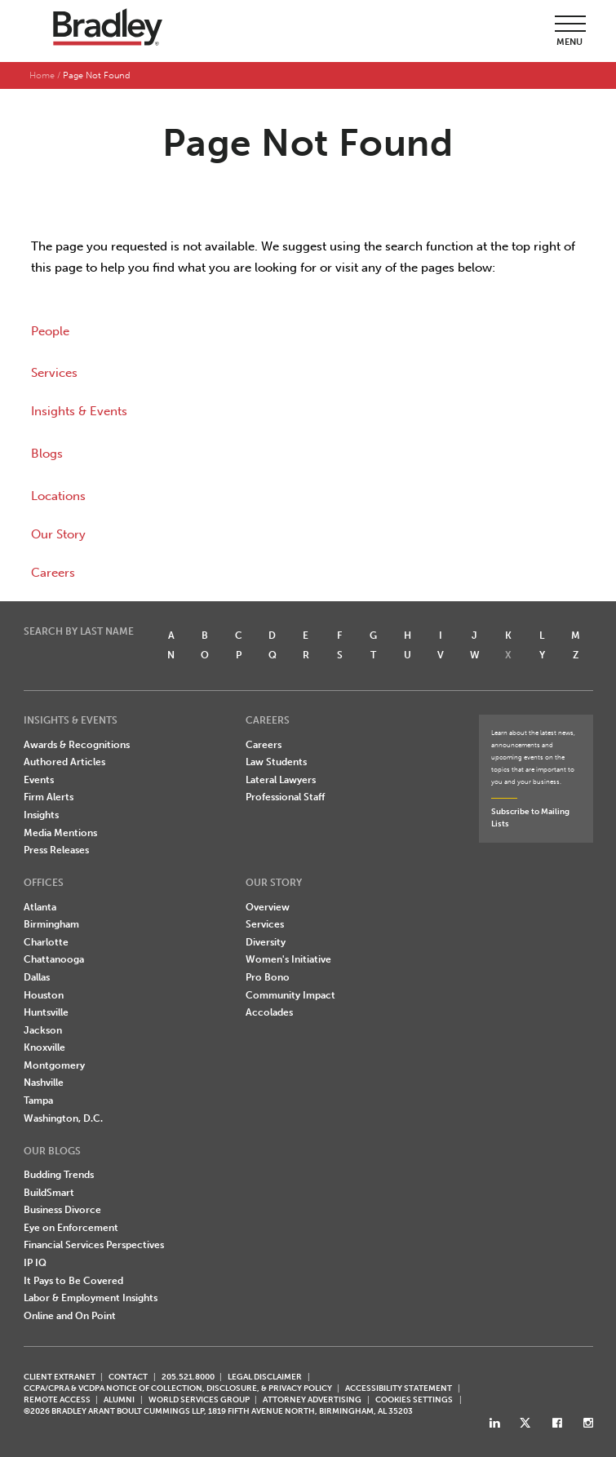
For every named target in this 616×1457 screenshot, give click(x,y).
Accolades (269, 1012)
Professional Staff (285, 797)
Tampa (38, 1100)
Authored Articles (64, 762)
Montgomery (54, 1065)
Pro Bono (268, 977)
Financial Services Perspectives (94, 1245)
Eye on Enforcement (71, 1227)
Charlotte (46, 942)
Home (42, 75)
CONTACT (128, 1376)
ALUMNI (119, 1399)
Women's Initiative (288, 959)
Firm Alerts (48, 797)
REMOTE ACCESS (57, 1399)
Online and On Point (70, 1316)
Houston (44, 995)
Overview (268, 907)
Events (39, 780)
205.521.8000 (188, 1376)
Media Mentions (60, 833)
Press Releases (56, 850)
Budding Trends (59, 1174)
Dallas (37, 977)
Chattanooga (54, 959)
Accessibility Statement (398, 1388)
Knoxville (44, 1047)
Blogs (47, 453)
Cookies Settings (414, 1400)
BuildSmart (49, 1192)
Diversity (266, 942)
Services (54, 372)
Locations (58, 496)
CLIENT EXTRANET (59, 1376)
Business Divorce (62, 1210)
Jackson (43, 1030)
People (50, 331)
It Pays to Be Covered (73, 1280)
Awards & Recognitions (77, 745)
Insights (41, 815)
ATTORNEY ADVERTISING (312, 1399)
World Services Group (199, 1399)
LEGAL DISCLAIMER (265, 1376)
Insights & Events (79, 411)
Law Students (276, 762)
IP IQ (35, 1263)
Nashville (44, 1082)
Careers (53, 572)
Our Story (58, 534)
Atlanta (40, 907)
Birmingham (51, 924)
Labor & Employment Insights (90, 1298)
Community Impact (290, 995)
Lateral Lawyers (281, 780)
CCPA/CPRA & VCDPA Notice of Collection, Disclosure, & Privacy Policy (178, 1388)
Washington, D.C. (63, 1118)
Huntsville (46, 1012)
